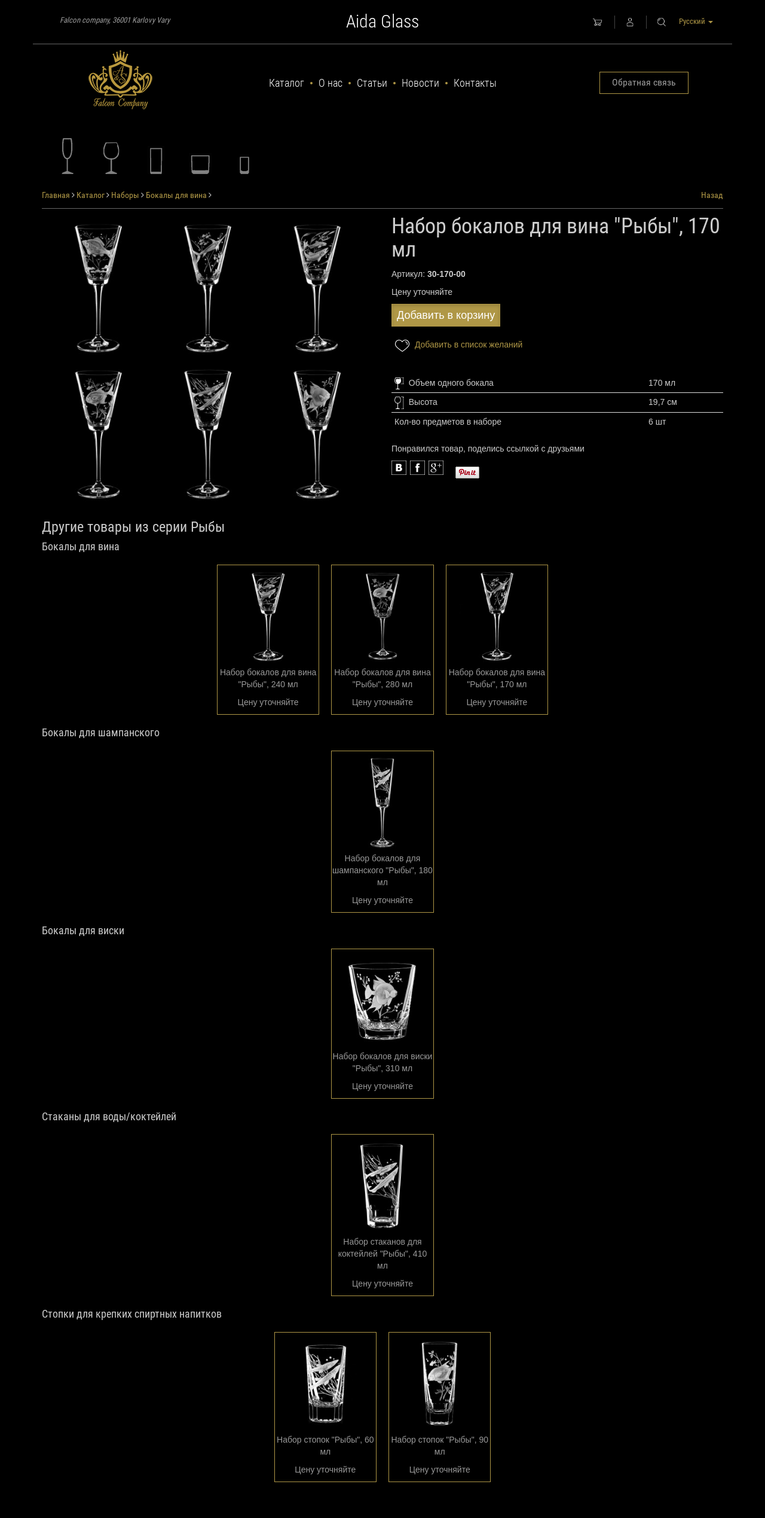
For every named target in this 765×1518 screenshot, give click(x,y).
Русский (696, 21)
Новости (420, 83)
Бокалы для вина (176, 195)
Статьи (372, 83)
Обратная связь (644, 82)
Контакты (475, 83)
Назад (712, 195)
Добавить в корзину (446, 315)
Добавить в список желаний (456, 345)
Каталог (286, 83)
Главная (56, 195)
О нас (330, 83)
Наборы (125, 195)
